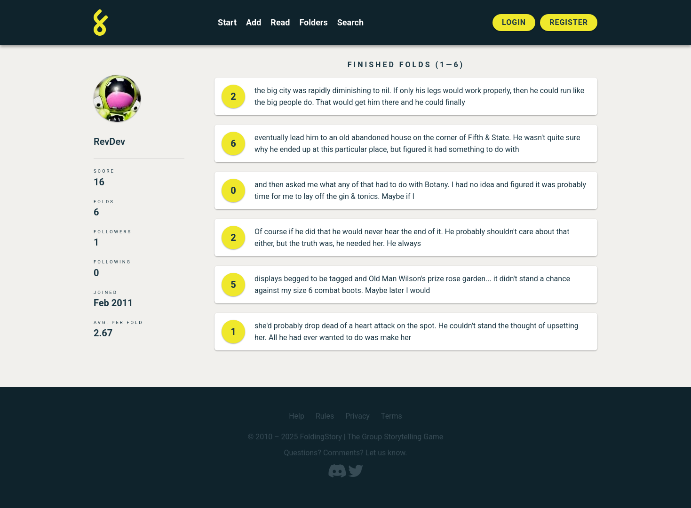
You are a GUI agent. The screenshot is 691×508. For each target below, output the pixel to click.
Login (514, 22)
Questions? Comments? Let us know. (345, 452)
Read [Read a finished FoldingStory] (280, 22)
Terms (391, 416)
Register (568, 22)
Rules (325, 416)
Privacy (357, 416)
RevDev (109, 141)
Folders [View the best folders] (313, 22)
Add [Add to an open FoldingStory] (253, 22)
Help (296, 416)
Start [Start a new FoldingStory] (227, 22)
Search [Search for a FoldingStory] (350, 22)
